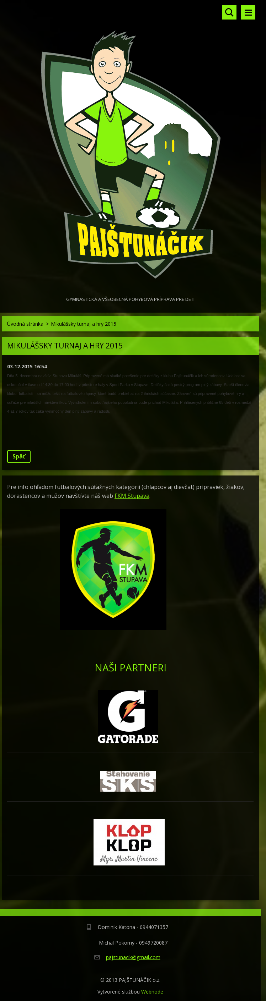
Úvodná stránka (25, 323)
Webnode (152, 991)
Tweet (74, 436)
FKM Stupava (132, 496)
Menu (248, 12)
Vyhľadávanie (229, 12)
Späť (18, 456)
